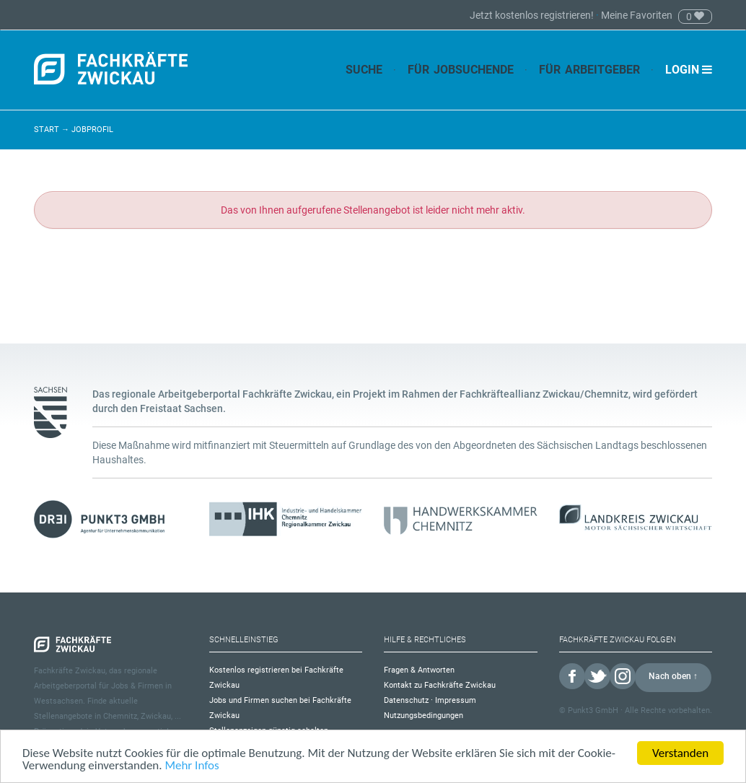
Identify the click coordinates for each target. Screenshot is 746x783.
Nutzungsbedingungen (423, 715)
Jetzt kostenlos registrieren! (533, 15)
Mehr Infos (191, 766)
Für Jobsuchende (461, 69)
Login (688, 69)
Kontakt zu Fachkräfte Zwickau (440, 685)
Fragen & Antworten (419, 670)
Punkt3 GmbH (593, 710)
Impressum (455, 700)
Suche (364, 69)
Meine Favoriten (636, 15)
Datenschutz (406, 700)
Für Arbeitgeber (589, 69)
